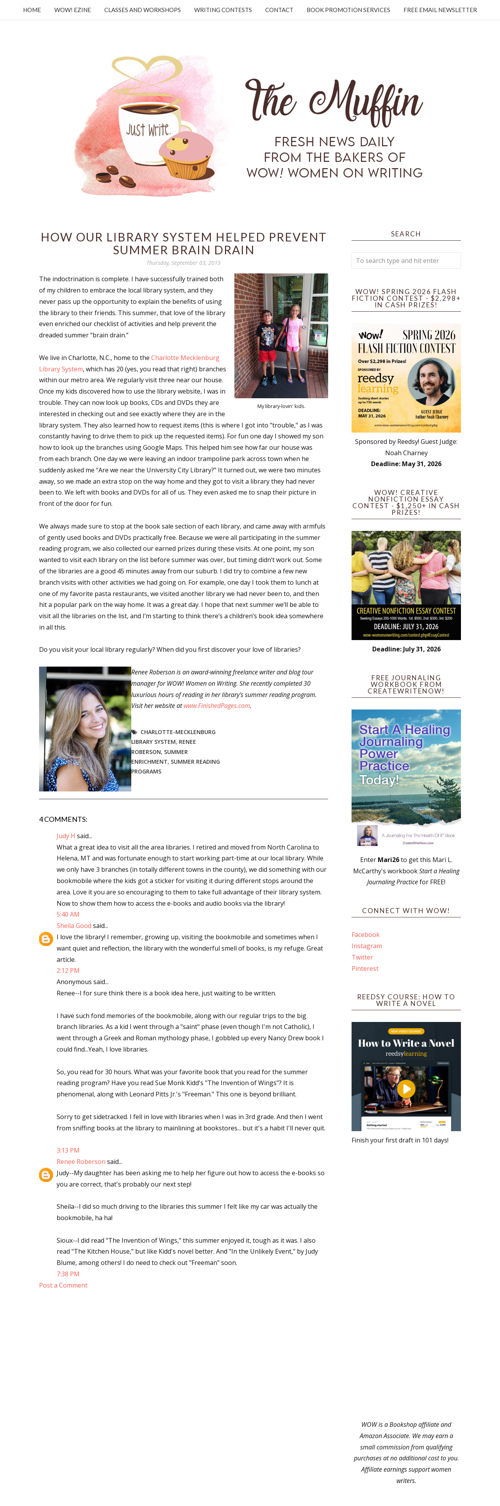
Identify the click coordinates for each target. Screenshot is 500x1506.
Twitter (362, 957)
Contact (279, 9)
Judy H (67, 836)
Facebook (366, 934)
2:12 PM (68, 970)
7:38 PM (68, 1274)
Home (32, 9)
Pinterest (365, 968)
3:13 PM (68, 1150)
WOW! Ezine (72, 9)
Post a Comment (63, 1285)
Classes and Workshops (142, 9)
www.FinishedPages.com (217, 705)
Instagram (367, 946)
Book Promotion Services (348, 9)
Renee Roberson (81, 1161)
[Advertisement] (406, 1282)
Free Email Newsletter (440, 9)
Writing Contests (223, 9)
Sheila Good (74, 925)
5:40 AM (68, 914)
